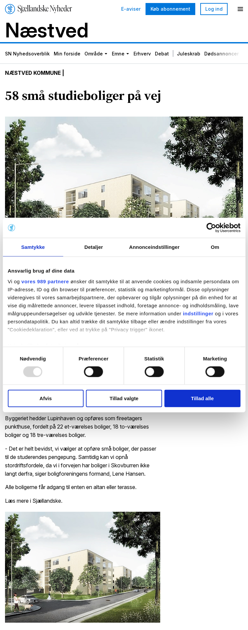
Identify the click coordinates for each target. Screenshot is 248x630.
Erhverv (142, 54)
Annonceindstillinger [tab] (154, 247)
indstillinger (198, 313)
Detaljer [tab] (93, 247)
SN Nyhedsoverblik (27, 54)
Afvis (45, 398)
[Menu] (240, 9)
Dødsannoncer (221, 54)
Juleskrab (188, 54)
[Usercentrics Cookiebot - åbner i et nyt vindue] (211, 228)
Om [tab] (215, 247)
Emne (118, 54)
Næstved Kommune (34, 73)
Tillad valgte (123, 398)
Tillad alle (202, 398)
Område (93, 54)
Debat (162, 54)
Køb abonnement (170, 9)
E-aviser (131, 9)
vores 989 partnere (45, 281)
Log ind (214, 9)
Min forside (67, 54)
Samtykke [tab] (33, 247)
